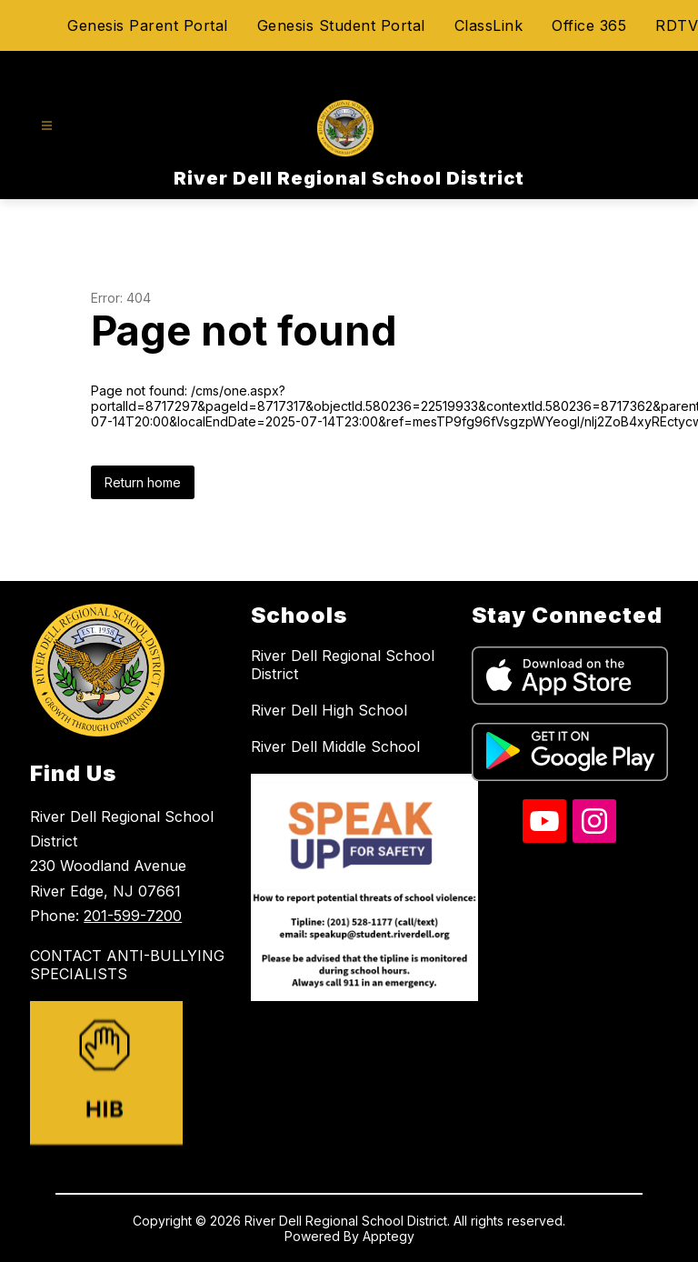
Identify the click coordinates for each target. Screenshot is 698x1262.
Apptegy (388, 1236)
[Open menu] (46, 125)
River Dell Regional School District (342, 664)
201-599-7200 (133, 915)
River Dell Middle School (335, 746)
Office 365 (589, 25)
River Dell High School (329, 710)
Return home (143, 482)
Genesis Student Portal (341, 25)
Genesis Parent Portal (147, 25)
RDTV (676, 25)
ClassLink (489, 25)
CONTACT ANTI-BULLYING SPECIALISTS (127, 964)
